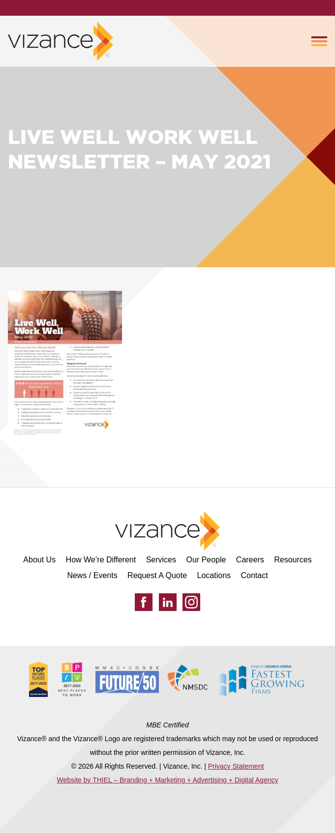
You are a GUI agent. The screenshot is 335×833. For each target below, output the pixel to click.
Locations (214, 575)
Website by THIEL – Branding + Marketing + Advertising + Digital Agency (167, 780)
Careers (250, 559)
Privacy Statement (236, 766)
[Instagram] (191, 602)
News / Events (92, 575)
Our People (206, 559)
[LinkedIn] (168, 602)
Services (161, 559)
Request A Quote (157, 575)
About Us (39, 559)
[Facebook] (143, 602)
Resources (292, 559)
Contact (254, 575)
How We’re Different (101, 559)
